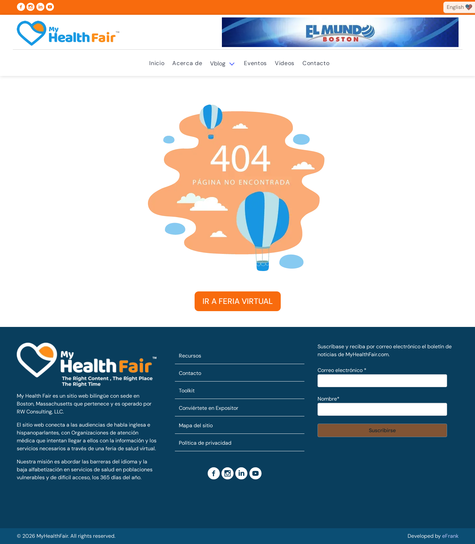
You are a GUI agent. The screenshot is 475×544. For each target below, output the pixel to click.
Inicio (156, 63)
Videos (285, 63)
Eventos (255, 63)
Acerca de (187, 63)
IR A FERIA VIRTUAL (237, 301)
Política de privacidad (205, 442)
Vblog (218, 63)
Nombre (329, 398)
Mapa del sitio (196, 425)
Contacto (315, 63)
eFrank (450, 535)
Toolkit (187, 390)
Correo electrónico (342, 370)
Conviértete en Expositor (208, 408)
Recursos (190, 355)
